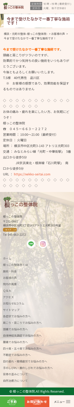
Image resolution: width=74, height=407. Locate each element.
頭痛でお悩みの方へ (15, 329)
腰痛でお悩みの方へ (15, 342)
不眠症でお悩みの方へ (17, 355)
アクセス (8, 297)
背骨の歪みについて (15, 374)
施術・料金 (10, 271)
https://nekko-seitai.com (32, 174)
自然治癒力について (15, 381)
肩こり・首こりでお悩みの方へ (22, 323)
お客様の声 (10, 278)
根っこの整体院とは (15, 265)
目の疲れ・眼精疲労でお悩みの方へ (25, 361)
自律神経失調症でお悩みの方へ (22, 335)
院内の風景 (10, 284)
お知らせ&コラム (13, 303)
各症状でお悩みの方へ (17, 316)
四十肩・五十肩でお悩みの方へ (22, 348)
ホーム (7, 258)
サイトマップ (11, 310)
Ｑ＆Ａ (7, 290)
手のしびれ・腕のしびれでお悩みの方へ (28, 368)
